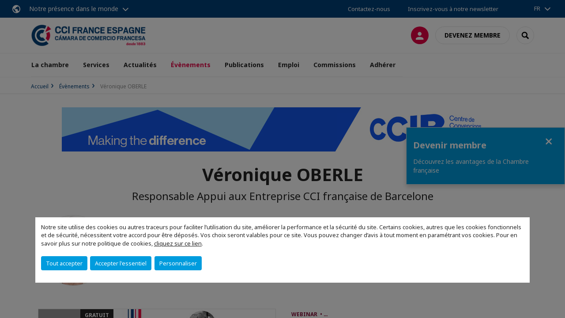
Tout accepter (64, 263)
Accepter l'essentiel (121, 263)
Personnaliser (178, 263)
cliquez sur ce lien (178, 243)
